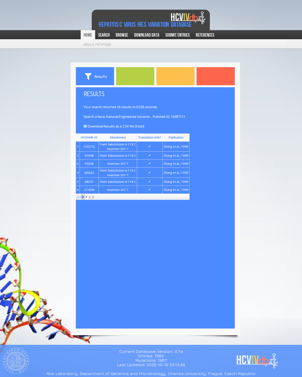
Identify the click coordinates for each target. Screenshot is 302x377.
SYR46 (89, 155)
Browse (122, 35)
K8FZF (89, 182)
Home (88, 35)
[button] (78, 196)
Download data (146, 35)
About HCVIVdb (97, 44)
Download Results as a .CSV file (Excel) (114, 126)
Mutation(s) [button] (118, 137)
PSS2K (89, 163)
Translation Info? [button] (149, 137)
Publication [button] (175, 137)
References (205, 35)
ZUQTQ (89, 146)
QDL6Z (89, 173)
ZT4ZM (89, 190)
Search (104, 35)
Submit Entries (177, 35)
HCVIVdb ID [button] (89, 137)
